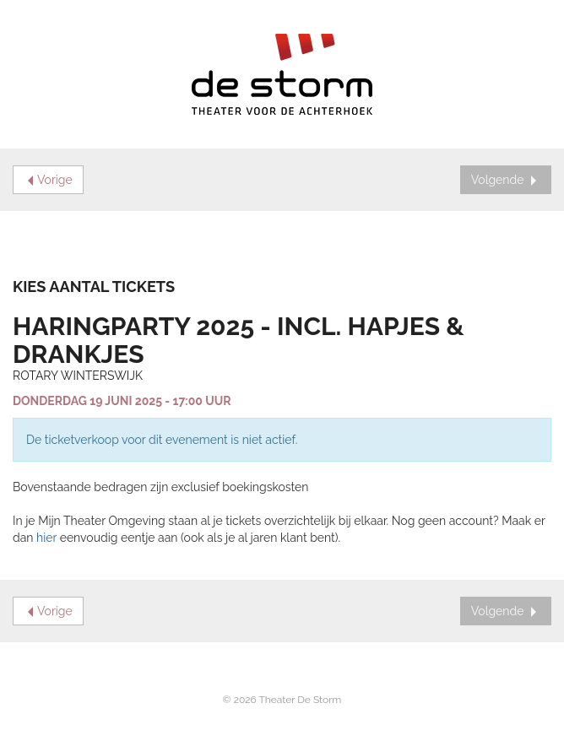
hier (46, 537)
